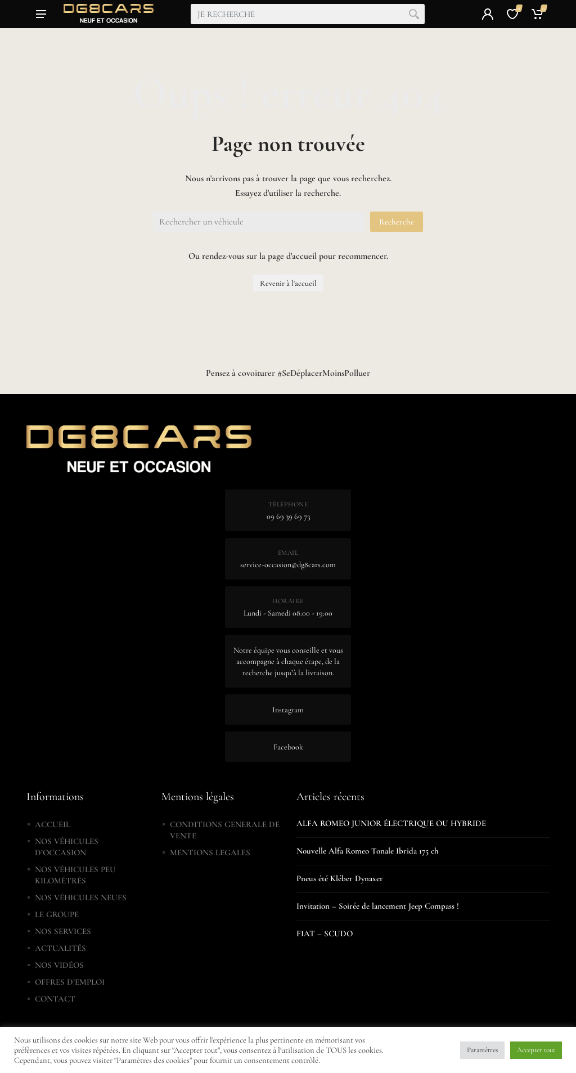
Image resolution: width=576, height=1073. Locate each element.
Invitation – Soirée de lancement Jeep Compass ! (377, 906)
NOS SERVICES (63, 931)
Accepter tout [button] (536, 1049)
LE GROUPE (57, 914)
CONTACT (55, 999)
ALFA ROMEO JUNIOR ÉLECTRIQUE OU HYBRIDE (391, 823)
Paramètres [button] (482, 1049)
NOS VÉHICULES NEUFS (81, 897)
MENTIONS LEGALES (210, 852)
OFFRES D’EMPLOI (70, 982)
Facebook (288, 747)
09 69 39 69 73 (288, 516)
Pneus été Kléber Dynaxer (339, 878)
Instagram (288, 710)
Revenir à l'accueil (288, 283)
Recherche (396, 222)
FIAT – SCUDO (324, 933)
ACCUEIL (52, 824)
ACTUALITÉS (60, 948)
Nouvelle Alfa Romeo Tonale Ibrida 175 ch (367, 851)
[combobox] (308, 14)
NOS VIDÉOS (59, 965)
